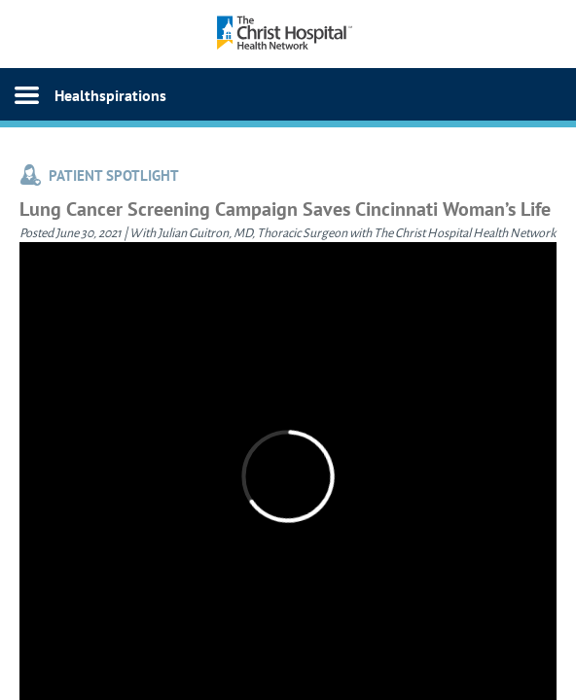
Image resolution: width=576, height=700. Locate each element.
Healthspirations (110, 95)
